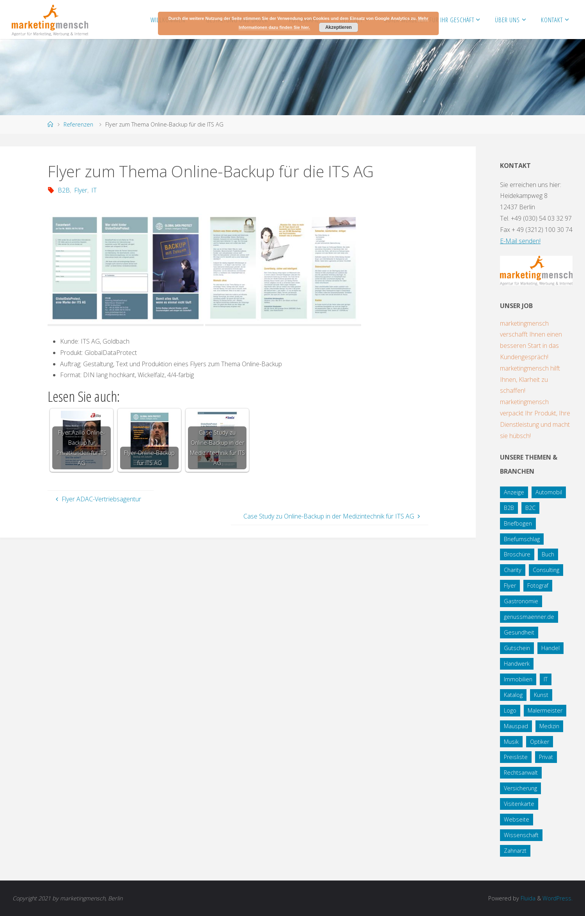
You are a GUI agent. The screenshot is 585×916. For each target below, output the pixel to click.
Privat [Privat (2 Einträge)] (546, 757)
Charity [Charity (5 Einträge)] (512, 570)
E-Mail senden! (520, 241)
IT (94, 190)
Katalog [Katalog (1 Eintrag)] (513, 695)
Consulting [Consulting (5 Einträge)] (546, 570)
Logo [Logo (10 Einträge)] (510, 710)
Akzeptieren (338, 27)
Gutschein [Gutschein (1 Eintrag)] (517, 648)
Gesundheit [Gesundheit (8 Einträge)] (519, 632)
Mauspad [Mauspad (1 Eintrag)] (516, 726)
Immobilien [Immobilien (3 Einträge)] (518, 679)
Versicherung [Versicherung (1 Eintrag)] (520, 788)
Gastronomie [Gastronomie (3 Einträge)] (521, 601)
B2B (64, 190)
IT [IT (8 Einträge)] (546, 679)
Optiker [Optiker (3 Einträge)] (539, 741)
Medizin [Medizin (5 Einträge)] (549, 726)
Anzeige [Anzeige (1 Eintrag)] (514, 492)
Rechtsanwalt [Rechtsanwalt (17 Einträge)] (521, 772)
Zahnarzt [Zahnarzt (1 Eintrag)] (515, 850)
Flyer (80, 190)
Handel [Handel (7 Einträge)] (550, 648)
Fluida (527, 898)
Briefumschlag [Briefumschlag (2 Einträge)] (522, 539)
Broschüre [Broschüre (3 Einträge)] (517, 554)
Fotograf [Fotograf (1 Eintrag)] (537, 585)
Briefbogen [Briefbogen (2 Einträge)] (518, 523)
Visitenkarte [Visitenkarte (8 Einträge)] (519, 803)
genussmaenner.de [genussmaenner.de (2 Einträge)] (529, 616)
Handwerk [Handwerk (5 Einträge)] (517, 663)
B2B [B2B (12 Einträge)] (509, 507)
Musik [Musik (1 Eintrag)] (511, 741)
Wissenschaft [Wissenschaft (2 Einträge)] (521, 835)
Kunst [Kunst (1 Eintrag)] (541, 695)
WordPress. (557, 898)
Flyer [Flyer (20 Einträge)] (510, 585)
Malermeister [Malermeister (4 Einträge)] (545, 710)
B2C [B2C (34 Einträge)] (530, 507)
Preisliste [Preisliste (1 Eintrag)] (516, 757)
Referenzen (78, 124)
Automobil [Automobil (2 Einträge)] (548, 492)
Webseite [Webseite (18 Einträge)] (516, 819)
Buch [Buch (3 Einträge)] (548, 554)
